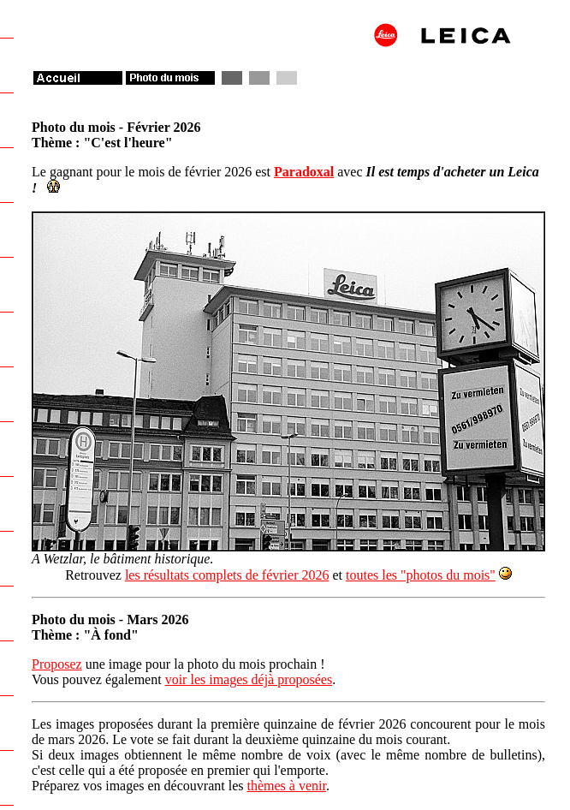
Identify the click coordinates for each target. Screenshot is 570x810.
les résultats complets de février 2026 (227, 575)
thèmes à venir (285, 785)
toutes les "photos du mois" (421, 575)
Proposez (57, 664)
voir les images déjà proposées (249, 679)
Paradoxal (304, 171)
